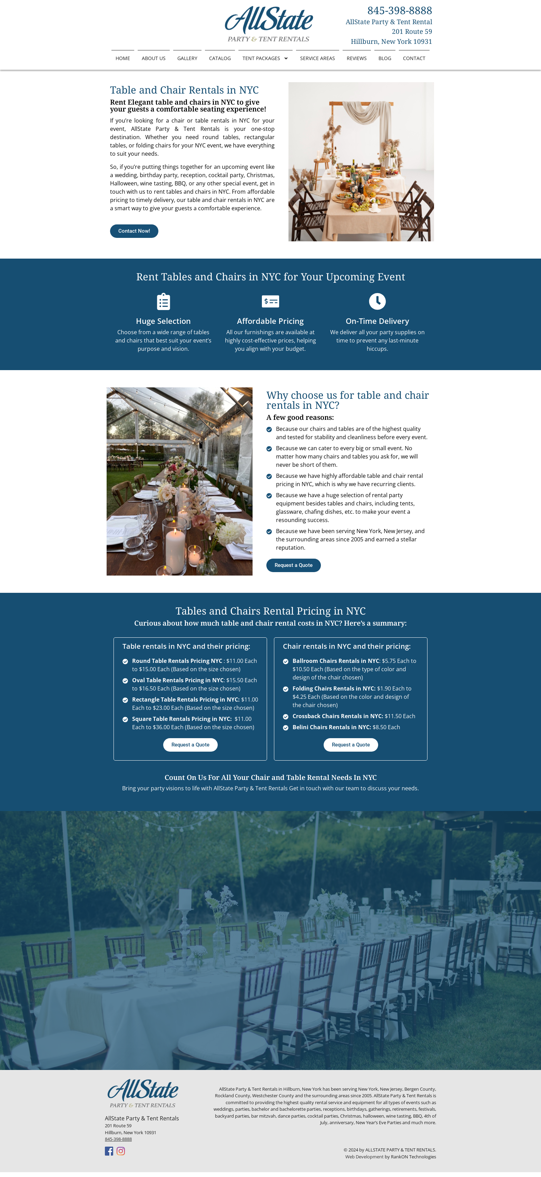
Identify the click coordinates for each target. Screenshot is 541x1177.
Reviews (357, 58)
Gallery (187, 58)
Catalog (220, 58)
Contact (414, 58)
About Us (154, 58)
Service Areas (317, 58)
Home (123, 58)
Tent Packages (265, 58)
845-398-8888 (118, 1144)
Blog (384, 58)
